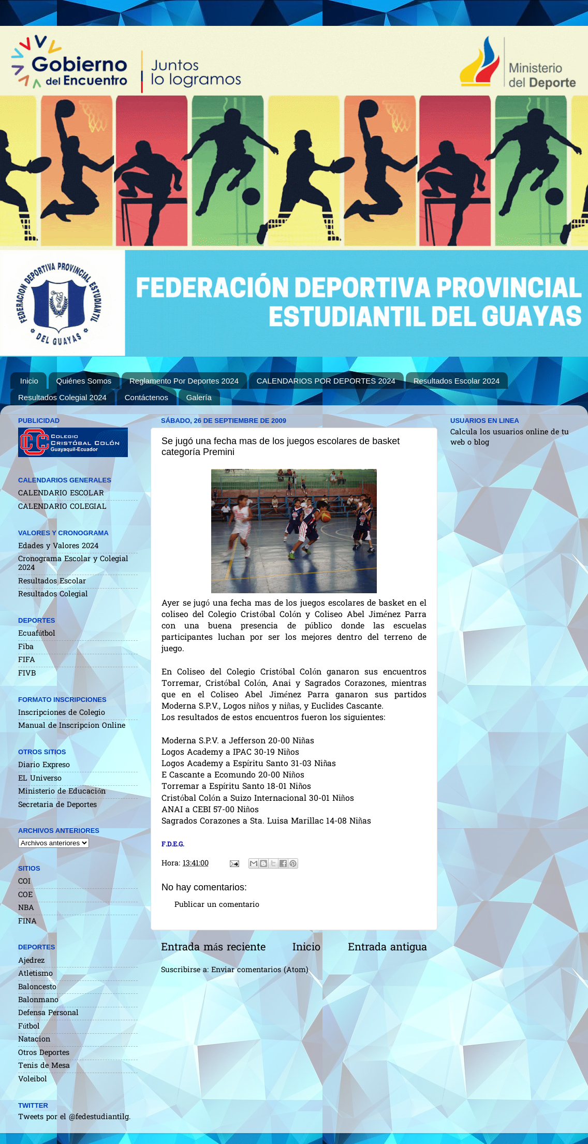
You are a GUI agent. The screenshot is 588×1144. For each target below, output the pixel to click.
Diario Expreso (44, 765)
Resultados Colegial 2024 (62, 397)
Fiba (26, 647)
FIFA (26, 660)
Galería (199, 397)
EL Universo (40, 778)
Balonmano (38, 1000)
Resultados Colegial (53, 594)
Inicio (29, 380)
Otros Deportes (43, 1053)
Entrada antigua (387, 948)
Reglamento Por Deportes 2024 (184, 380)
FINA (27, 921)
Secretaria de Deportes (57, 805)
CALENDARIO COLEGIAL (62, 507)
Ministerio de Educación (62, 791)
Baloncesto (37, 987)
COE (25, 895)
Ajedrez (31, 961)
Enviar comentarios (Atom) (259, 970)
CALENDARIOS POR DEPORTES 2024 (326, 380)
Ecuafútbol (36, 633)
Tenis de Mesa (44, 1066)
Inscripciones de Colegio (61, 713)
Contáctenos (146, 397)
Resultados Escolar (52, 581)
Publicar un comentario (216, 905)
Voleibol (32, 1079)
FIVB (27, 673)
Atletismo (35, 974)
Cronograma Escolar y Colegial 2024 (73, 564)
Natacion (34, 1039)
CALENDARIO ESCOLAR (61, 493)
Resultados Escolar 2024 (457, 380)
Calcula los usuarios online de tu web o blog (509, 437)
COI (24, 881)
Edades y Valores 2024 (58, 546)
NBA (26, 908)
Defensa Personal (48, 1013)
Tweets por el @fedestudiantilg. (74, 1117)
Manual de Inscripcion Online (71, 726)
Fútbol (29, 1026)
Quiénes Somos (84, 380)
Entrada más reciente (213, 948)
